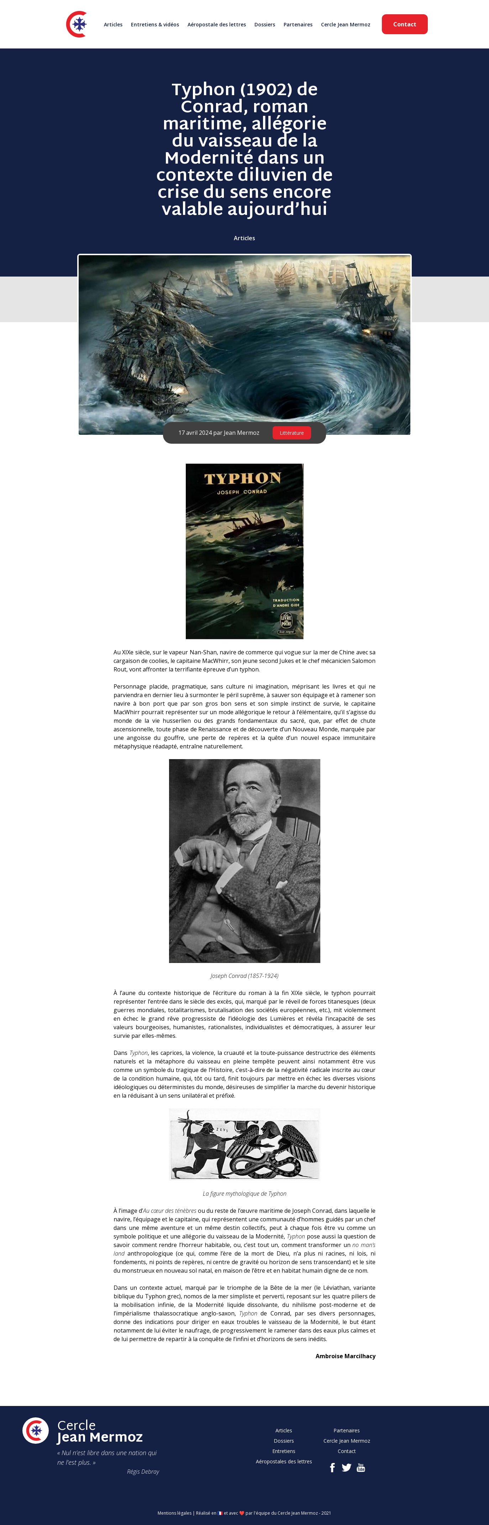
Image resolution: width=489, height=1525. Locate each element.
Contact (404, 24)
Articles (113, 24)
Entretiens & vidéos (155, 24)
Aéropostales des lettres (284, 1461)
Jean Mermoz (241, 433)
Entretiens (283, 1451)
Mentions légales (174, 1513)
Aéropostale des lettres (217, 24)
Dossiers (264, 24)
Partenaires (298, 24)
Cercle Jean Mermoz (345, 24)
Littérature (292, 432)
